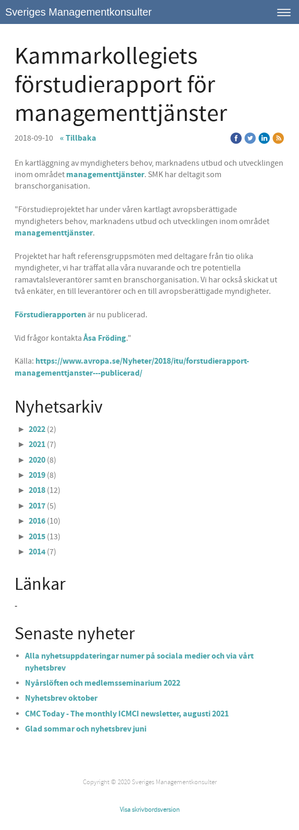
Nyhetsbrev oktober (61, 698)
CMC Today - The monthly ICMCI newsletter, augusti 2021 (127, 714)
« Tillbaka (78, 138)
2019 (37, 475)
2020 (37, 460)
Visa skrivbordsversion (150, 810)
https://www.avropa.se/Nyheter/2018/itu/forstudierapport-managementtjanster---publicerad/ (132, 366)
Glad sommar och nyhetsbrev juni (85, 729)
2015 (37, 536)
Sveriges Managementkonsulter (78, 12)
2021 (37, 444)
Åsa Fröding (104, 338)
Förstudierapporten (50, 314)
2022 (37, 429)
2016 (37, 521)
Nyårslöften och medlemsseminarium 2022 (102, 683)
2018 (37, 490)
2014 (37, 552)
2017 (37, 506)
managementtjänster (105, 174)
